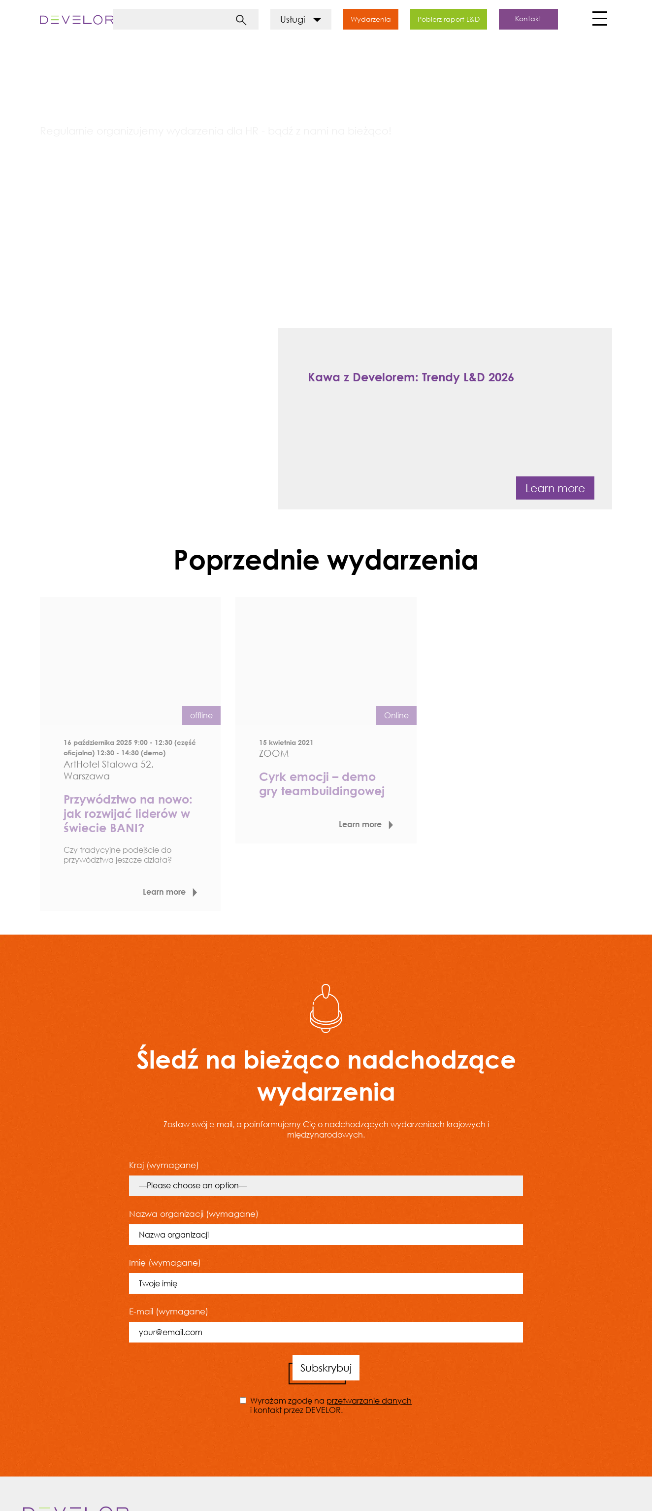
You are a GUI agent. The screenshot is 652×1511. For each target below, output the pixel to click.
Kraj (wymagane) (326, 1178)
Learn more (555, 488)
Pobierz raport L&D (449, 19)
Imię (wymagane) (326, 1275)
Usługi (301, 19)
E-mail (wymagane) (326, 1324)
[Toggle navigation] (598, 21)
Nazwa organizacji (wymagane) (326, 1227)
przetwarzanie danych (369, 1400)
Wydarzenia (371, 19)
